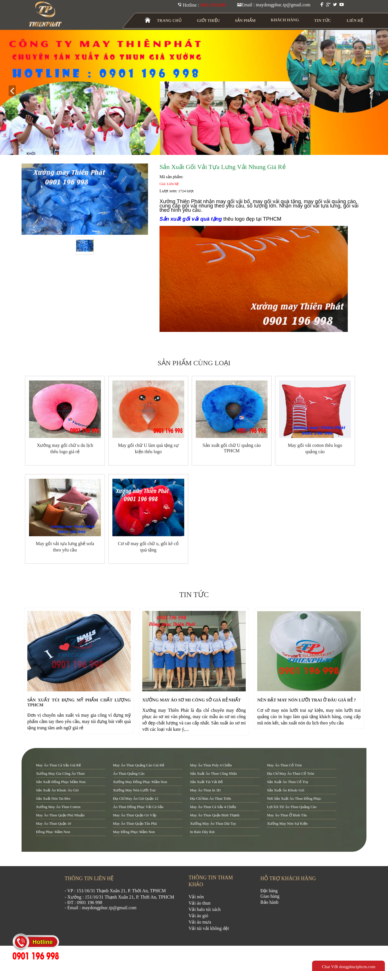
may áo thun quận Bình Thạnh (214, 815)
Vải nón (196, 896)
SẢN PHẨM (245, 20)
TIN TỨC (322, 20)
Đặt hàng (269, 890)
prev (14, 91)
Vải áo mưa (200, 922)
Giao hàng (269, 896)
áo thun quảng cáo (129, 773)
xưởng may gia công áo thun (60, 773)
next (373, 91)
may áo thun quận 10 (53, 823)
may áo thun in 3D (205, 790)
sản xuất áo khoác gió (285, 790)
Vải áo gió (198, 915)
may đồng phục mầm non (134, 832)
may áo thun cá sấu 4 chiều (213, 807)
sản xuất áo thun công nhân (213, 773)
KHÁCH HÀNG (285, 20)
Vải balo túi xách (205, 909)
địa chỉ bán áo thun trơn (210, 798)
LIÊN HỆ (355, 20)
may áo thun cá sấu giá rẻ (58, 765)
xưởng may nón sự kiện (287, 823)
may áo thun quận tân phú (135, 823)
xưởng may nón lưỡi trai (134, 790)
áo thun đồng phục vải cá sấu (138, 807)
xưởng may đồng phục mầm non (140, 782)
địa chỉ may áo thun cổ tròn (290, 773)
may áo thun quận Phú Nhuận (60, 815)
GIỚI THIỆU (208, 20)
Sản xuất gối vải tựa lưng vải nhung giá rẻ (223, 166)
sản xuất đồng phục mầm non (60, 782)
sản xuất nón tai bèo (53, 798)
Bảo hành (269, 902)
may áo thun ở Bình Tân (287, 815)
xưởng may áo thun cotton (58, 807)
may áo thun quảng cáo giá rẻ (138, 765)
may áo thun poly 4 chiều (211, 765)
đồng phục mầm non (53, 832)
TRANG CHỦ (169, 20)
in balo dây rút (202, 832)
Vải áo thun (200, 903)
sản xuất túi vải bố (206, 782)
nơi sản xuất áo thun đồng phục (294, 798)
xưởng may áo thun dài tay (213, 823)
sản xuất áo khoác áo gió (57, 790)
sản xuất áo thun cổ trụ (287, 782)
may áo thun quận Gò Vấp (134, 815)
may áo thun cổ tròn (284, 765)
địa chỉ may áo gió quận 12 (135, 798)
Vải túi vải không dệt (209, 928)
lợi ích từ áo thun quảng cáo (291, 807)
